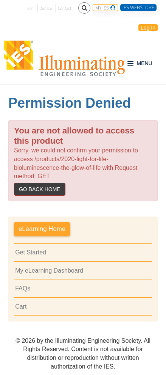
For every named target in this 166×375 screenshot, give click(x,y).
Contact (64, 8)
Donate (45, 8)
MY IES (105, 7)
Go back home (40, 189)
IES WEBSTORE (138, 7)
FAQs (22, 288)
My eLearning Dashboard (49, 270)
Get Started (30, 252)
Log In (148, 28)
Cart (20, 306)
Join (30, 8)
